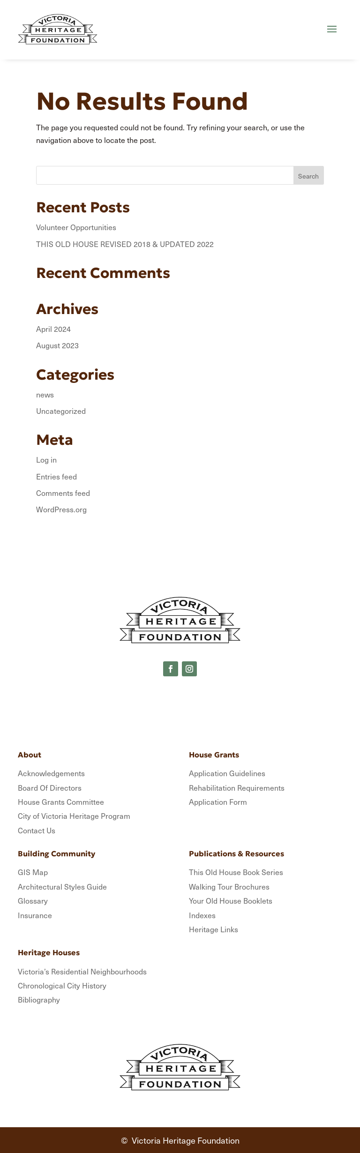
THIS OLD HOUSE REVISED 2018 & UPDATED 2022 (125, 243)
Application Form (218, 801)
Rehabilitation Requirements (237, 787)
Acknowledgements (51, 773)
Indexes (202, 915)
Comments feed (63, 492)
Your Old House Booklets (230, 900)
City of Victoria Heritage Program (74, 815)
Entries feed (56, 476)
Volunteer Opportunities (76, 226)
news (45, 394)
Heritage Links (213, 929)
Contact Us (36, 830)
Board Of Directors (50, 787)
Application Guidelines (227, 773)
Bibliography (39, 999)
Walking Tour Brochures (229, 886)
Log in (46, 459)
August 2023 (57, 345)
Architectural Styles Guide (62, 886)
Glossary (33, 900)
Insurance (35, 915)
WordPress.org (61, 509)
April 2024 (53, 328)
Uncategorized (61, 410)
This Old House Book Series (236, 872)
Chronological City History (62, 985)
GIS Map (33, 872)
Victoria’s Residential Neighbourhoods (82, 971)
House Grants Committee (61, 801)
